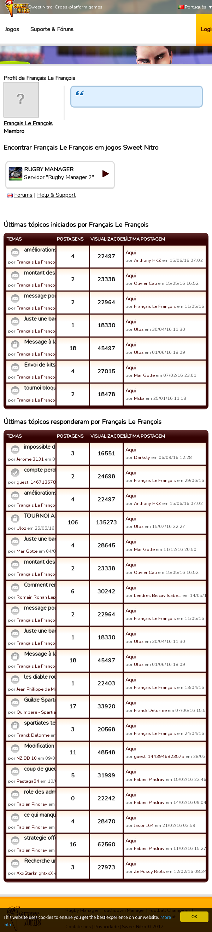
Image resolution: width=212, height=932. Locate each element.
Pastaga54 (28, 781)
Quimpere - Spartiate (38, 712)
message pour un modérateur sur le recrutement (39, 295)
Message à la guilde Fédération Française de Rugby (39, 341)
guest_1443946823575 (159, 756)
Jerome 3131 (30, 459)
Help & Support (56, 195)
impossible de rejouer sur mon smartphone (39, 446)
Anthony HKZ (147, 260)
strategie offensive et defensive (39, 837)
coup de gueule (39, 768)
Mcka (140, 398)
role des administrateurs (39, 791)
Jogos (12, 29)
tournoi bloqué (39, 387)
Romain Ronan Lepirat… (41, 597)
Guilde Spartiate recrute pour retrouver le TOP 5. (39, 699)
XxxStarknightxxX (35, 873)
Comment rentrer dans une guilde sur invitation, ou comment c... (39, 584)
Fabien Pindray (149, 779)
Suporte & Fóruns (51, 29)
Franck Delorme (150, 710)
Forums (23, 195)
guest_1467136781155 (42, 482)
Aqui (130, 252)
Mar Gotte (144, 375)
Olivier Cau (145, 283)
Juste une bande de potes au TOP (39, 538)
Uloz (138, 329)
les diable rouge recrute (39, 676)
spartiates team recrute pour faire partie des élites (39, 722)
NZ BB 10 (27, 758)
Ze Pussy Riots (149, 871)
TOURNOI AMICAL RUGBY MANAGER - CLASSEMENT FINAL (39, 515)
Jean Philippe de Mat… (39, 689)
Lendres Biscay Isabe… (157, 595)
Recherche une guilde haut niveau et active (39, 860)
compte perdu (39, 469)
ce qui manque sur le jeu (39, 814)
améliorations (39, 249)
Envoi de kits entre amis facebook (39, 364)
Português (192, 7)
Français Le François (28, 123)
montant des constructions (39, 272)
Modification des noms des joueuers (39, 745)
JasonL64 (144, 825)
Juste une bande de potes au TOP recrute (39, 318)
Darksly (142, 457)
